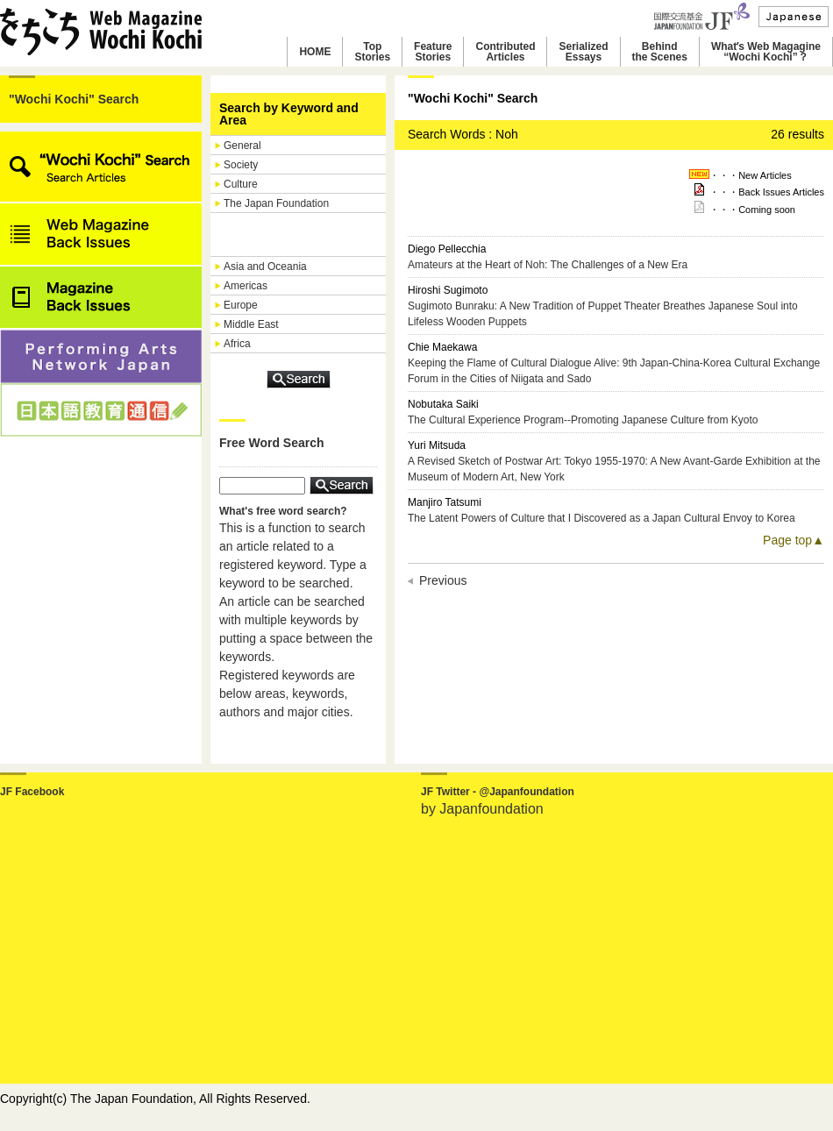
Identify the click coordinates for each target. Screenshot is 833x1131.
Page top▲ (793, 540)
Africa (237, 344)
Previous (442, 580)
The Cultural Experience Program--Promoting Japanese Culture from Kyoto (583, 420)
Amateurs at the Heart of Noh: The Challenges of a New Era (547, 265)
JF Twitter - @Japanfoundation (497, 792)
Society (241, 165)
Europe (241, 305)
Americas (245, 286)
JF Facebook (32, 792)
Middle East (251, 324)
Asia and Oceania (265, 266)
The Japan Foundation (276, 203)
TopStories (372, 51)
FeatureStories (433, 51)
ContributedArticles (505, 51)
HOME (315, 52)
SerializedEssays (583, 51)
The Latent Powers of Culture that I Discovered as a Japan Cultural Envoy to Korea (601, 518)
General (242, 145)
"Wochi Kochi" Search (74, 99)
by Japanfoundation (482, 808)
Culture (241, 184)
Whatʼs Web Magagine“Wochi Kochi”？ (766, 51)
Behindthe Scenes (659, 51)
